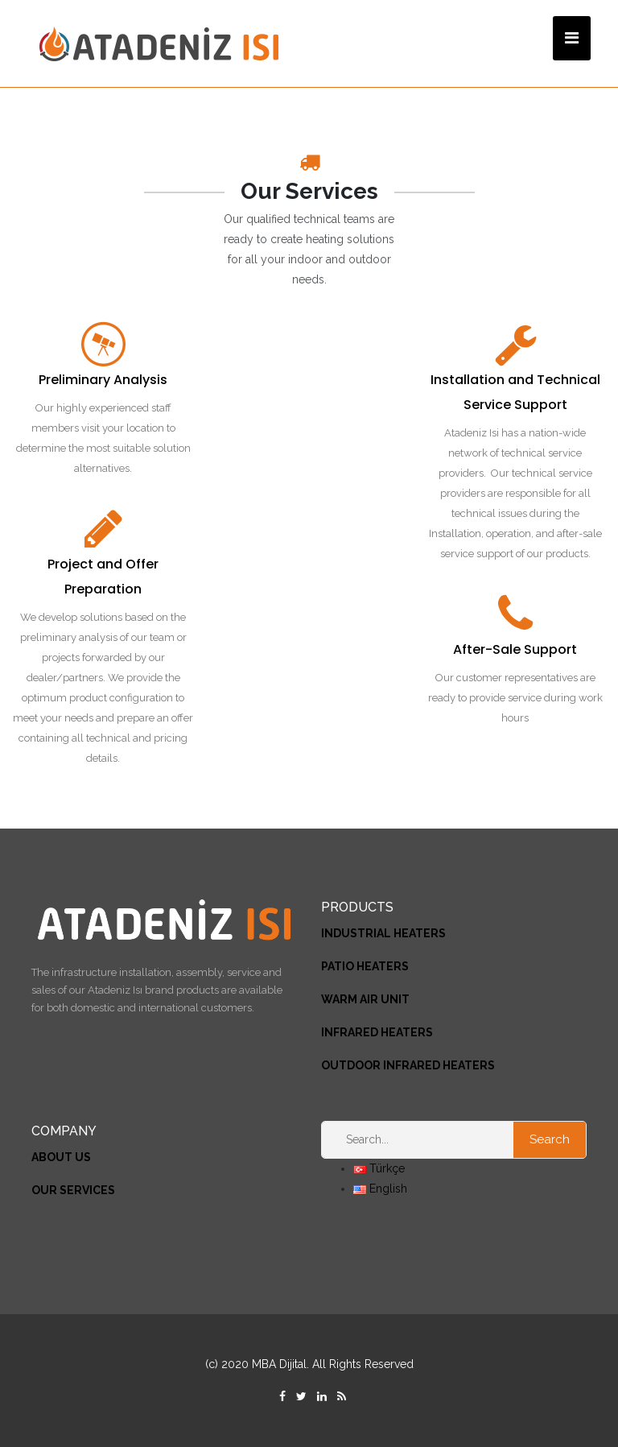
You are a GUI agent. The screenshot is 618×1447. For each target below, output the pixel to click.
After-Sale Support (515, 649)
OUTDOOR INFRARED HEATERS (408, 1065)
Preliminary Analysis (103, 379)
